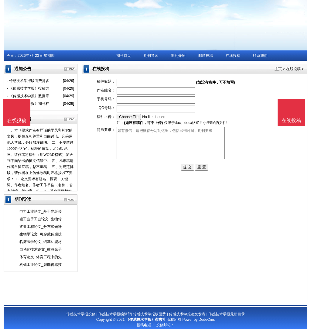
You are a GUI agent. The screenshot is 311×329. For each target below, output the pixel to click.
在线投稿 (233, 55)
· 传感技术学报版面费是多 (28, 81)
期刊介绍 (178, 55)
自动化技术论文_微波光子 (40, 249)
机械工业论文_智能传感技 (40, 264)
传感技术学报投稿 (80, 314)
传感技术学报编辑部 (114, 314)
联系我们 (260, 55)
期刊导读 (151, 55)
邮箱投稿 (205, 55)
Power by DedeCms (198, 319)
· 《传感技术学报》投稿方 (28, 88)
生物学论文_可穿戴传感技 (40, 234)
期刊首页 (123, 55)
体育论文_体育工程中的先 (40, 257)
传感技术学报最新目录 (226, 314)
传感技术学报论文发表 (187, 314)
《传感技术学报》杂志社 (146, 319)
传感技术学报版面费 (149, 314)
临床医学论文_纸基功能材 (40, 242)
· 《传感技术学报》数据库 (28, 96)
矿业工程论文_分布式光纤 (40, 226)
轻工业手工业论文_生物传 (40, 219)
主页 (278, 69)
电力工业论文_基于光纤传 (40, 211)
